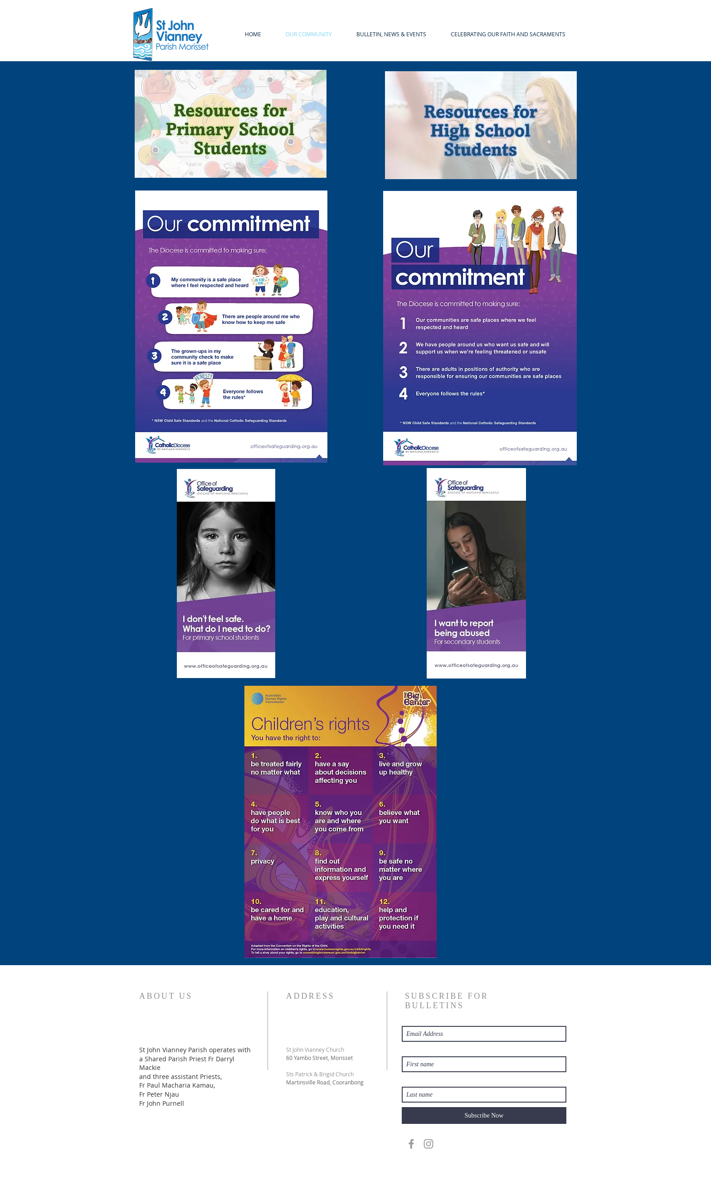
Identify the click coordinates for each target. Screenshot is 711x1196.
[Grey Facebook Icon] (411, 1143)
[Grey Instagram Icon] (428, 1143)
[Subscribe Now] (484, 1115)
